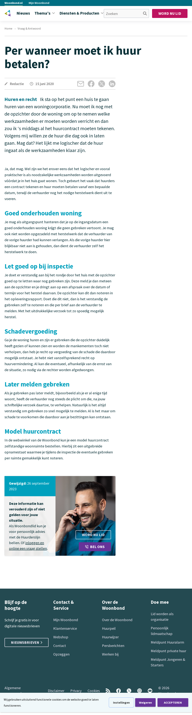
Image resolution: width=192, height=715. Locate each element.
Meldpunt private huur (168, 650)
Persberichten (113, 645)
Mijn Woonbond (39, 3)
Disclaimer (56, 690)
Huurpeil (109, 628)
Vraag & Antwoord (29, 28)
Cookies (94, 690)
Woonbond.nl (13, 3)
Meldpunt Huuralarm (167, 642)
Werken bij (110, 654)
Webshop (60, 637)
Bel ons (95, 546)
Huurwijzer (110, 637)
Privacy (76, 690)
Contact (59, 645)
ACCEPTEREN (173, 702)
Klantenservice (65, 628)
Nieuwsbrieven (26, 642)
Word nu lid (169, 13)
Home (8, 28)
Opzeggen (61, 654)
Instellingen (121, 702)
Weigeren (145, 702)
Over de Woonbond (117, 619)
